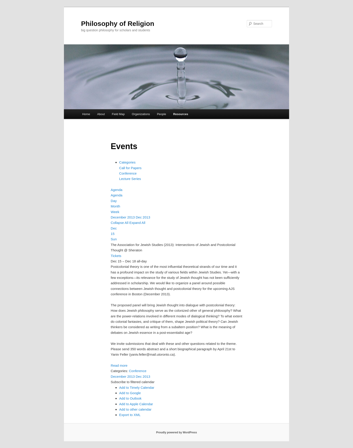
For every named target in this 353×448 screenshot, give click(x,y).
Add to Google (130, 393)
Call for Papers (130, 168)
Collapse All (120, 223)
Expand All (137, 223)
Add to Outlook (130, 398)
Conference (128, 173)
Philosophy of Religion (117, 23)
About (101, 114)
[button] (132, 382)
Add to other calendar (135, 409)
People (161, 114)
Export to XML (129, 415)
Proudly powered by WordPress (176, 432)
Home (86, 114)
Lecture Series (130, 179)
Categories (127, 162)
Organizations (141, 114)
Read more (119, 365)
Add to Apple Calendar (136, 404)
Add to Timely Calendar (136, 387)
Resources (180, 114)
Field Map (118, 114)
